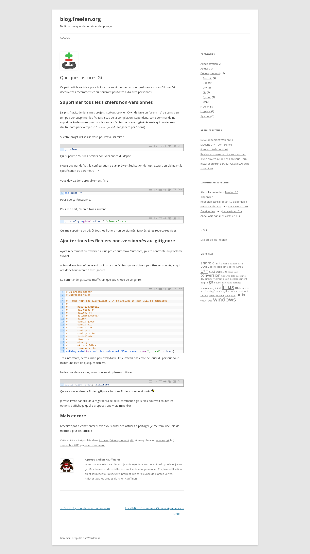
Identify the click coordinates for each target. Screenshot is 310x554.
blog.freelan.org (80, 19)
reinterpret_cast (239, 291)
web (210, 300)
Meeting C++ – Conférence (216, 144)
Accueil (65, 37)
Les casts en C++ (238, 206)
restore (204, 295)
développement (238, 278)
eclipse (204, 282)
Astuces (103, 439)
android (207, 263)
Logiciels (205, 111)
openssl (246, 288)
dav (202, 278)
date (233, 276)
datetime (241, 276)
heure (217, 282)
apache (225, 263)
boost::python (236, 266)
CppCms (225, 276)
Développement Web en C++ (217, 140)
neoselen (206, 201)
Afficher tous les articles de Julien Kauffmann (113, 478)
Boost (206, 83)
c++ (204, 270)
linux (228, 287)
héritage (236, 282)
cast (212, 271)
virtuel (203, 300)
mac (238, 287)
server (212, 295)
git (167, 439)
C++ (205, 87)
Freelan (205, 106)
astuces (160, 439)
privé (203, 291)
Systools (205, 116)
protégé (211, 291)
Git (131, 439)
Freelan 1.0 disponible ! (214, 149)
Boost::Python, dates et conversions (85, 507)
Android (207, 78)
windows (224, 299)
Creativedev (207, 211)
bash (240, 263)
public (219, 291)
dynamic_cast (222, 278)
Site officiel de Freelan (213, 239)
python (226, 291)
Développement (119, 439)
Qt (204, 102)
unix (240, 295)
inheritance (206, 288)
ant (217, 263)
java (217, 287)
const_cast (233, 272)
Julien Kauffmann (95, 444)
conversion (210, 275)
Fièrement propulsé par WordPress (80, 537)
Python (207, 97)
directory (210, 278)
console (221, 271)
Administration (209, 64)
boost (204, 266)
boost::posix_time (219, 266)
